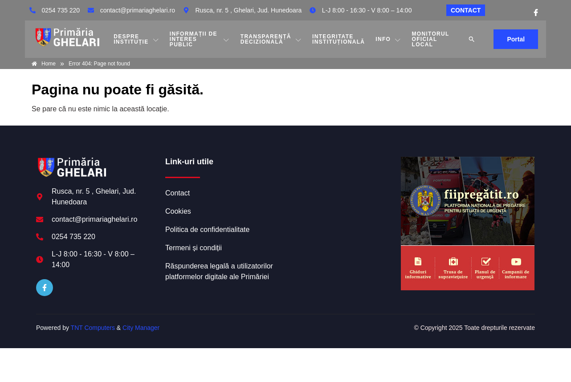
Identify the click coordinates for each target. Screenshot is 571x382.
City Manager (140, 327)
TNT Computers (93, 327)
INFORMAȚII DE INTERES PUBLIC (200, 39)
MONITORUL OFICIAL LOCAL (430, 39)
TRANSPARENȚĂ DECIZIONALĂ (271, 39)
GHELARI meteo (341, 190)
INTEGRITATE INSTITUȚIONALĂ (338, 39)
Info (388, 39)
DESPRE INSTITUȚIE (136, 39)
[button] (471, 39)
